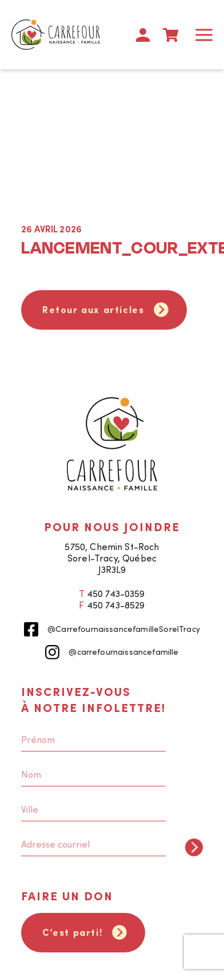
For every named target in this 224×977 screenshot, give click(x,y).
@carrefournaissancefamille (111, 652)
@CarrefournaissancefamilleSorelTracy (112, 629)
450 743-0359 (116, 593)
